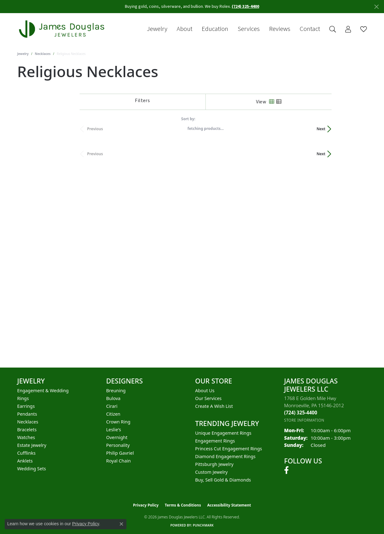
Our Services (208, 398)
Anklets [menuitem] (25, 461)
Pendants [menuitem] (27, 414)
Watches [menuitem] (26, 437)
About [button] (184, 29)
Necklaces (43, 54)
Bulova (113, 398)
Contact (310, 29)
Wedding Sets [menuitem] (31, 469)
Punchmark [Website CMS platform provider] (203, 525)
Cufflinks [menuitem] (26, 453)
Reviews (279, 29)
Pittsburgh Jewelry (214, 464)
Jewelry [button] (157, 29)
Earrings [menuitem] (26, 406)
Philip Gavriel (120, 453)
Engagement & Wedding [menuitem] (43, 390)
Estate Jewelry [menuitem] (31, 445)
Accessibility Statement (229, 505)
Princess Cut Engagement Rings (228, 449)
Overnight (116, 437)
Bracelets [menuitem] (27, 430)
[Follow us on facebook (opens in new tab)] (286, 470)
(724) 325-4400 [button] (245, 6)
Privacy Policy (146, 505)
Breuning (116, 390)
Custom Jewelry (211, 472)
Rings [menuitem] (23, 398)
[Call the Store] (300, 412)
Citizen (113, 414)
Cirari (111, 406)
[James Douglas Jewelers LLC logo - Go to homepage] (62, 29)
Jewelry (23, 54)
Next (356, 128)
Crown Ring (118, 422)
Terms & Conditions (183, 505)
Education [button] (215, 29)
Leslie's (113, 430)
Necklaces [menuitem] (27, 422)
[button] (332, 29)
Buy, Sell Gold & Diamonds (223, 480)
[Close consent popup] (121, 524)
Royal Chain (118, 461)
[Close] (376, 7)
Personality (118, 445)
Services (249, 29)
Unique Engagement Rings (223, 433)
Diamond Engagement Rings (225, 456)
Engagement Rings (215, 441)
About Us (204, 390)
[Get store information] (304, 420)
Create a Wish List (214, 406)
